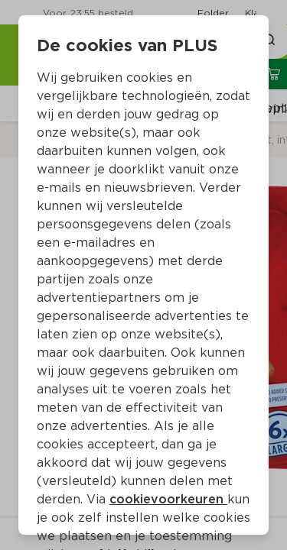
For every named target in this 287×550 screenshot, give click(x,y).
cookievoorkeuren (168, 499)
